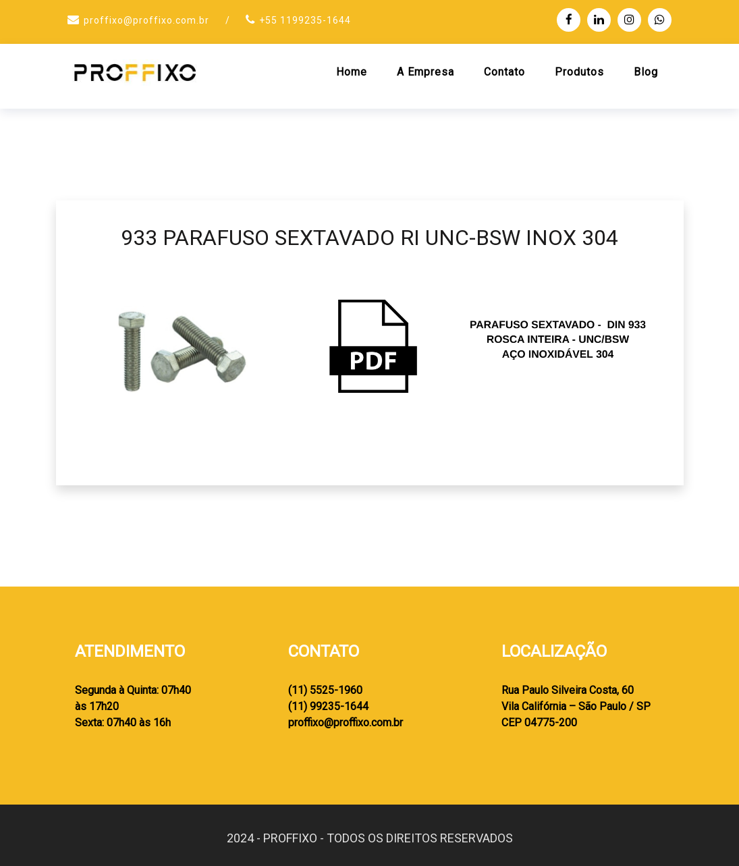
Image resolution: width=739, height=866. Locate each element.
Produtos (579, 71)
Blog (646, 71)
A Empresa (425, 71)
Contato (504, 71)
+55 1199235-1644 (305, 20)
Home (351, 71)
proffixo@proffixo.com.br (146, 20)
